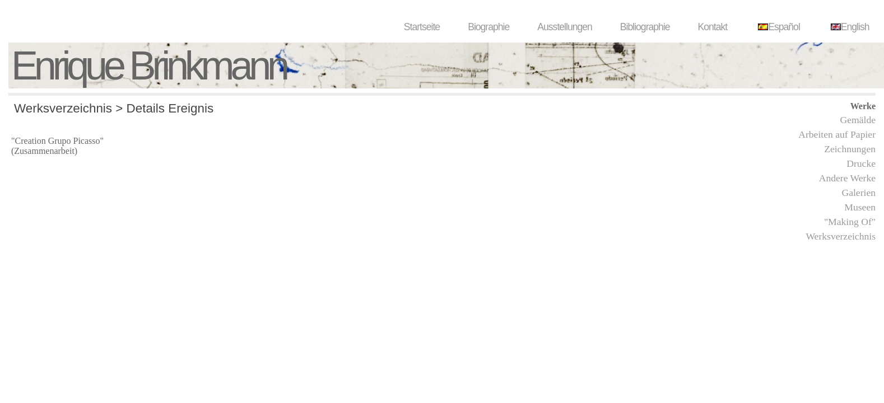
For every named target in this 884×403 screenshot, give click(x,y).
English (848, 26)
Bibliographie (645, 26)
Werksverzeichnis (841, 236)
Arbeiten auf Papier (837, 134)
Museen (860, 207)
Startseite (422, 26)
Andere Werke (847, 178)
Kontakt (713, 26)
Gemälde (858, 119)
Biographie (488, 26)
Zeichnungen (850, 148)
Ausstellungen (564, 26)
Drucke (861, 163)
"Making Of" (850, 221)
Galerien (858, 192)
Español (777, 26)
